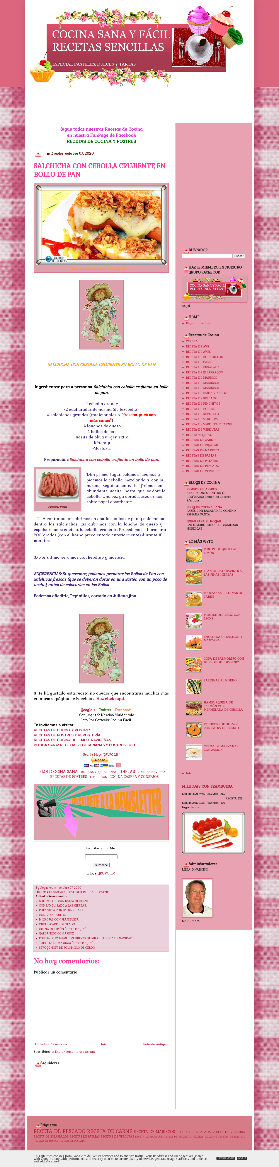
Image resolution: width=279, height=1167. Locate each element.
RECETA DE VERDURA (202, 419)
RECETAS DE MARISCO (202, 450)
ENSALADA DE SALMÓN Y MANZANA (223, 638)
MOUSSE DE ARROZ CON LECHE (222, 616)
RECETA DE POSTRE (200, 409)
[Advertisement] (139, 105)
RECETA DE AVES (198, 352)
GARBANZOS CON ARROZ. (56, 933)
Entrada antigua (155, 1044)
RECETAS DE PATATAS (202, 461)
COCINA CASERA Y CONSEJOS (134, 777)
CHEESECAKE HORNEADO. (57, 924)
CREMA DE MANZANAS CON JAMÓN (221, 748)
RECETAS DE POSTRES (68, 776)
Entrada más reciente (51, 1044)
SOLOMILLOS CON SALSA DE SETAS (63, 901)
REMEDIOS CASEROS (202, 489)
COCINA (192, 341)
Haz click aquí (110, 698)
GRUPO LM (106, 873)
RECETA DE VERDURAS (203, 429)
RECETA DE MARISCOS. (203, 388)
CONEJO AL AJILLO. (52, 915)
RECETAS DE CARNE (200, 440)
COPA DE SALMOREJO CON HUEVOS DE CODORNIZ (224, 660)
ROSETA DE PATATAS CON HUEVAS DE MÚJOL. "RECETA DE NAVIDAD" (86, 938)
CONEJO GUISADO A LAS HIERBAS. (63, 905)
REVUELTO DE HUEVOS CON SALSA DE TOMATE (222, 726)
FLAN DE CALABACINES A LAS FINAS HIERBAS (223, 573)
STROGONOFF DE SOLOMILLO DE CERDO (67, 948)
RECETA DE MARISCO (201, 378)
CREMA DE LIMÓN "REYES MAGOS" (62, 929)
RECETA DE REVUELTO (202, 414)
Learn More (226, 1158)
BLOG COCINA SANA (58, 771)
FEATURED (75, 892)
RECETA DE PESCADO (202, 398)
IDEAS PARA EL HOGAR (204, 521)
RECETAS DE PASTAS (201, 455)
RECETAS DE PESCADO (202, 466)
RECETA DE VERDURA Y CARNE (209, 424)
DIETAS (128, 771)
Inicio (105, 1044)
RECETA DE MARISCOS (202, 383)
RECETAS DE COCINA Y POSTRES (101, 141)
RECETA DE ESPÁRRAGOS (204, 372)
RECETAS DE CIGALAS (202, 445)
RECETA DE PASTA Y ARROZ (206, 393)
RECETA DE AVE (197, 346)
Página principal (198, 323)
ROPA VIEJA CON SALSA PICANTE (62, 910)
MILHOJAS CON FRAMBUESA (59, 919)
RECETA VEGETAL (199, 435)
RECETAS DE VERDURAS (203, 471)
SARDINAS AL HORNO (220, 680)
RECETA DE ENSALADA (203, 367)
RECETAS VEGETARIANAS (99, 772)
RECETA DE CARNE (96, 892)
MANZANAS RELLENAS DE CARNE (223, 595)
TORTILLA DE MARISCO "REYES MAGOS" (66, 943)
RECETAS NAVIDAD (151, 772)
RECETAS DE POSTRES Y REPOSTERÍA (67, 735)
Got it (242, 1158)
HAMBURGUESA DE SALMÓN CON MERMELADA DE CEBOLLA (223, 706)
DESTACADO (57, 892)
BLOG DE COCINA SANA (204, 507)
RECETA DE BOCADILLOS (204, 357)
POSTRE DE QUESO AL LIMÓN (220, 551)
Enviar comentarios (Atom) (75, 1052)
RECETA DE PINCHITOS (203, 404)
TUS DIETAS (98, 777)
